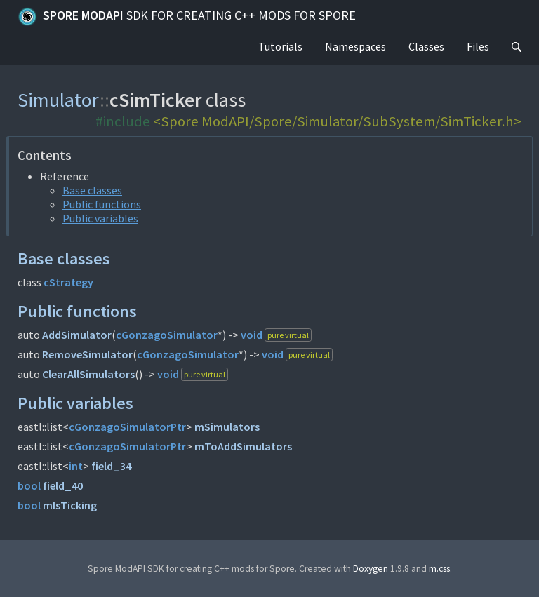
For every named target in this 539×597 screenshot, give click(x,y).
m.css (439, 569)
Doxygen (370, 569)
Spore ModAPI (187, 17)
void (251, 335)
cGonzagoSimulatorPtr (127, 427)
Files (478, 46)
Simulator (59, 99)
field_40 (63, 485)
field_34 (111, 466)
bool (29, 485)
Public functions (101, 204)
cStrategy (68, 282)
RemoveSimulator (87, 354)
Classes (426, 46)
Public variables (100, 218)
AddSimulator (77, 335)
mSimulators (227, 427)
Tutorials (280, 46)
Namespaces (355, 46)
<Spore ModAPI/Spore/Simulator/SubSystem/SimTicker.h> (337, 121)
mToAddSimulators (243, 446)
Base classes (92, 190)
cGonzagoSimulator (167, 335)
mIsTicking (70, 505)
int (76, 466)
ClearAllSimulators (88, 374)
